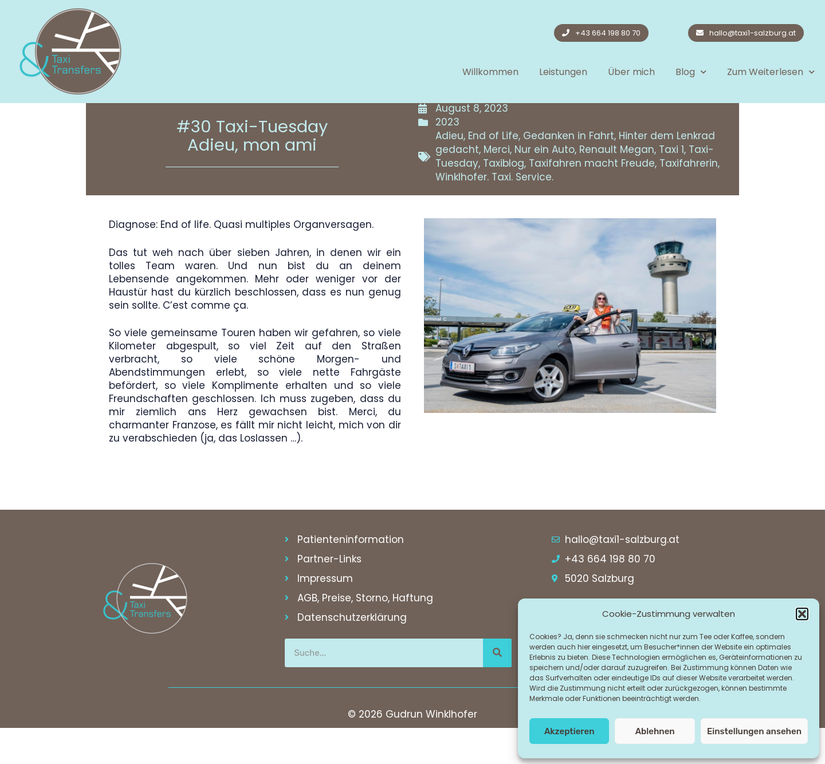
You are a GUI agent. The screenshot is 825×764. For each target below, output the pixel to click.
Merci (497, 185)
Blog (690, 72)
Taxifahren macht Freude (592, 199)
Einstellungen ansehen (754, 731)
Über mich (631, 71)
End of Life (493, 172)
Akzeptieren (569, 731)
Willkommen (490, 71)
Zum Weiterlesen (771, 72)
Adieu (449, 172)
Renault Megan (616, 185)
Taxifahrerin (688, 199)
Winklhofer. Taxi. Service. (494, 213)
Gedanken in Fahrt (568, 172)
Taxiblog (503, 199)
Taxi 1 (671, 185)
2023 (447, 158)
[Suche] (497, 689)
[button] (802, 614)
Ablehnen (655, 731)
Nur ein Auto (544, 185)
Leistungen (563, 71)
